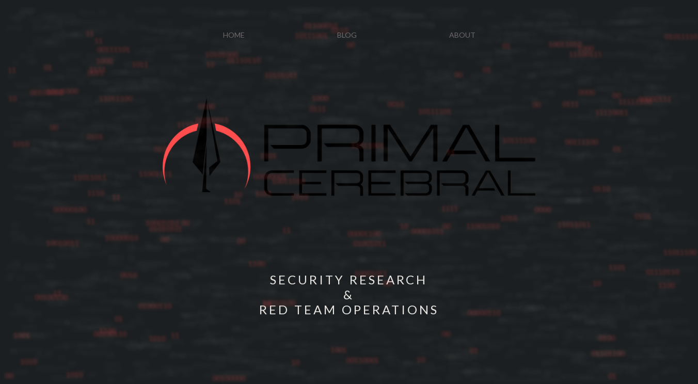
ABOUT (462, 34)
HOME (234, 34)
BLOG (347, 34)
